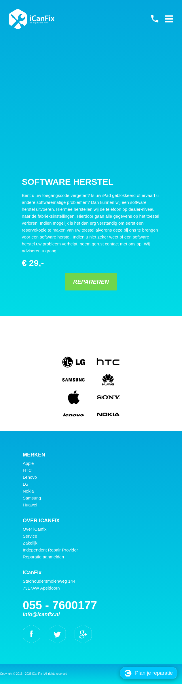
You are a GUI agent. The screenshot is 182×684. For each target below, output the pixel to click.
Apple (28, 463)
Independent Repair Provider (50, 549)
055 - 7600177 (154, 19)
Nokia (28, 491)
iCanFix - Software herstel (32, 19)
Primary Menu (169, 19)
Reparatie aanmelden (43, 556)
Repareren (91, 282)
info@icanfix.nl (41, 614)
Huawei (30, 504)
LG (26, 484)
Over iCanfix (35, 529)
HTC (27, 470)
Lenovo (30, 477)
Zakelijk (30, 543)
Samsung (32, 497)
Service (30, 536)
